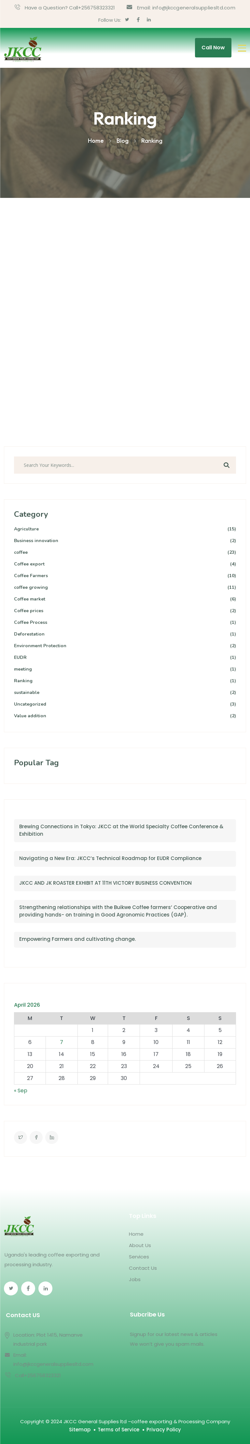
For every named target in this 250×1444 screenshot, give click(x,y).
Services (139, 1256)
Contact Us (143, 1268)
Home (136, 1234)
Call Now (213, 47)
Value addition (125, 716)
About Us (140, 1245)
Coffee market (125, 599)
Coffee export (125, 564)
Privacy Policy (163, 1429)
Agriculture (125, 529)
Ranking (125, 681)
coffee (125, 553)
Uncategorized (125, 704)
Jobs (135, 1279)
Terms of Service (118, 1429)
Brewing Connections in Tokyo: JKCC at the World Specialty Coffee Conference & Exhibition (121, 830)
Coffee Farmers (125, 576)
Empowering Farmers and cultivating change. (77, 939)
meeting (125, 669)
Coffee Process (125, 623)
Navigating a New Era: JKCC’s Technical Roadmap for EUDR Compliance (110, 858)
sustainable (125, 693)
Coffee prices (125, 611)
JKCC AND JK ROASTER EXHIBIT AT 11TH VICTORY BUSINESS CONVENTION (105, 883)
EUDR (125, 658)
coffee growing (125, 588)
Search (226, 465)
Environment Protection (125, 646)
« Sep (20, 1090)
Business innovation (125, 541)
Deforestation (125, 634)
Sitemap (79, 1429)
